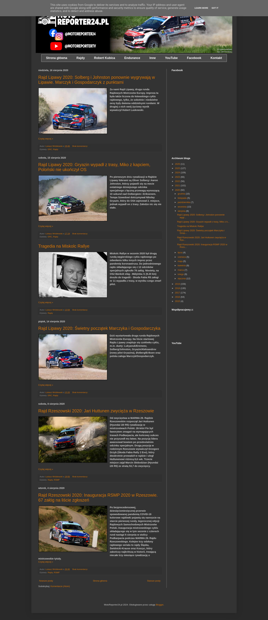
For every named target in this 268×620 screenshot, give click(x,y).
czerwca (182, 257)
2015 (178, 301)
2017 (178, 292)
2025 (178, 168)
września (182, 206)
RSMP (57, 480)
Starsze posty (153, 580)
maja (180, 261)
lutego (181, 274)
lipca (180, 252)
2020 (178, 190)
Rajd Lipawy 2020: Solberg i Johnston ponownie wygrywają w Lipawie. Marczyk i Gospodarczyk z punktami (96, 80)
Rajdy (55, 149)
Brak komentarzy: (80, 146)
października (184, 202)
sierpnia (182, 211)
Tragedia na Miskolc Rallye (63, 246)
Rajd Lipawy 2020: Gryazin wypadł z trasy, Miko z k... (203, 221)
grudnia (182, 193)
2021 (178, 185)
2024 (178, 172)
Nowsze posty (46, 580)
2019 (178, 284)
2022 (178, 181)
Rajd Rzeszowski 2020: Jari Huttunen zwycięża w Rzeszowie (96, 410)
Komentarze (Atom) (60, 586)
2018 (178, 288)
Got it (215, 8)
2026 (178, 164)
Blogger (159, 604)
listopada (182, 198)
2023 (178, 177)
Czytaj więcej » (45, 138)
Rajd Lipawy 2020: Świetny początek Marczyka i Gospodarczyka (99, 328)
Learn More (201, 8)
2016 (178, 297)
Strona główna (100, 580)
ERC (50, 149)
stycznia (182, 278)
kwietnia (182, 265)
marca (181, 270)
